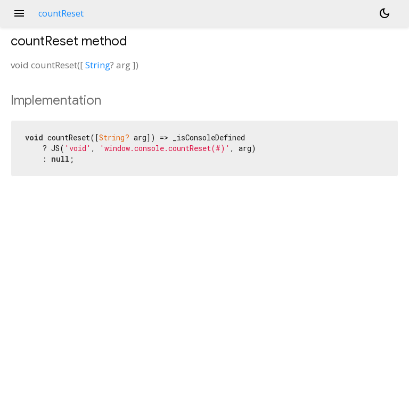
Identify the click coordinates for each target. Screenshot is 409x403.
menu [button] (19, 13)
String (97, 65)
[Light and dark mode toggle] (384, 13)
